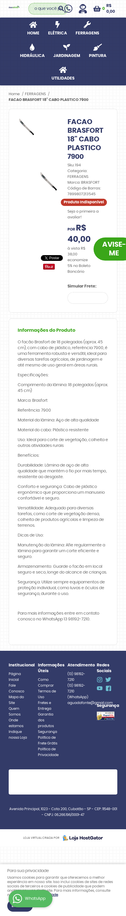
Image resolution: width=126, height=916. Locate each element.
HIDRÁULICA (32, 56)
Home (33, 33)
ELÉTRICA (57, 33)
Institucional (19, 665)
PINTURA (97, 56)
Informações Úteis (48, 668)
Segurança (47, 731)
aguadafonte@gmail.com (90, 703)
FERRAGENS (87, 33)
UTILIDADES (63, 78)
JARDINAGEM (66, 56)
